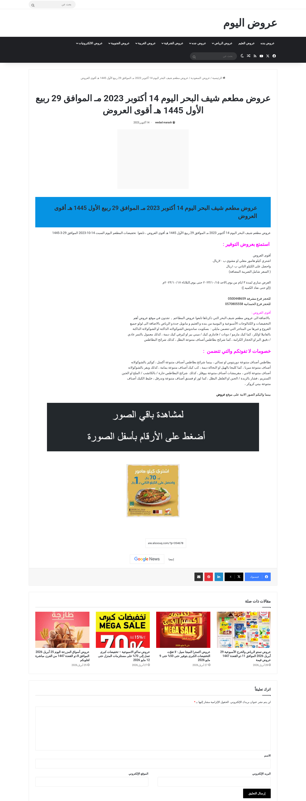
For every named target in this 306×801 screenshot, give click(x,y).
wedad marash (163, 122)
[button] (153, 301)
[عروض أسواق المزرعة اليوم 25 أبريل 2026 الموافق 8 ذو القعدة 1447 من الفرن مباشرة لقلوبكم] (62, 630)
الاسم (267, 755)
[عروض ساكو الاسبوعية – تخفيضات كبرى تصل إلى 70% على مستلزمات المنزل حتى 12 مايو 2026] (123, 630)
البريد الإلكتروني (261, 773)
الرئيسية (218, 78)
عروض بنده (267, 43)
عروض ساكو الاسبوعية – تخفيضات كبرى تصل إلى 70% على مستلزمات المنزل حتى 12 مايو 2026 (124, 656)
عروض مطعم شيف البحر (141, 87)
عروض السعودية (200, 78)
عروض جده (199, 43)
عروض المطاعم (184, 318)
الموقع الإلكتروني (138, 773)
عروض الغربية (146, 43)
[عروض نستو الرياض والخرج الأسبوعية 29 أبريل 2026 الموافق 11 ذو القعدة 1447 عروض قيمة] (244, 630)
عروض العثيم (246, 43)
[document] (153, 319)
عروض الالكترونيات (90, 43)
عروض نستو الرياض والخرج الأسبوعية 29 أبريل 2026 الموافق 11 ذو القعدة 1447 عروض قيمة (245, 656)
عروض (220, 394)
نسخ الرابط (132, 543)
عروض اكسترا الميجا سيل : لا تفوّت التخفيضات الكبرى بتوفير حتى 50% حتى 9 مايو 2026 (184, 656)
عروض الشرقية (173, 43)
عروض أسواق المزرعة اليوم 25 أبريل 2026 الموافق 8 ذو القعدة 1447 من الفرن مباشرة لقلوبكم (62, 656)
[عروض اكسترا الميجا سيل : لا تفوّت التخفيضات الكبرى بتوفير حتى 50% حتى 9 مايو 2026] (183, 630)
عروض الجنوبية (120, 43)
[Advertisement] (153, 159)
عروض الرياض (223, 43)
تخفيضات (129, 233)
